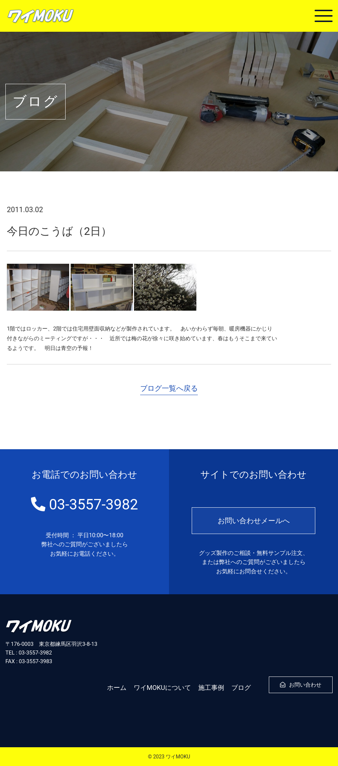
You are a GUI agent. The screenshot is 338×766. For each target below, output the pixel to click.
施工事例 (211, 687)
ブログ (241, 687)
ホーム (116, 687)
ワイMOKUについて (162, 687)
